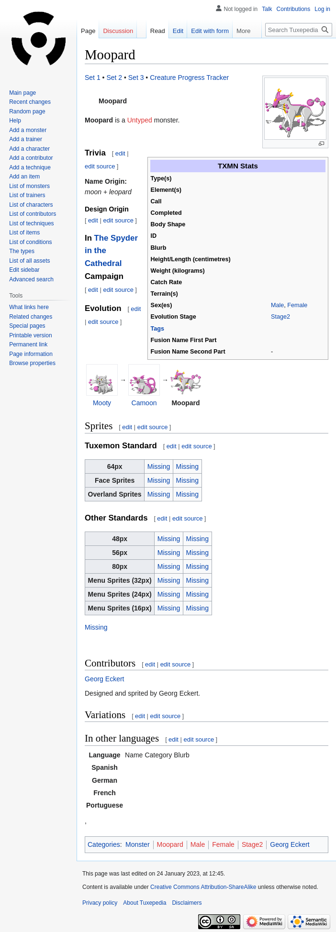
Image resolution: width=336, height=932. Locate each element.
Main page (22, 92)
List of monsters (29, 186)
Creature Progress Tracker (189, 77)
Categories (104, 844)
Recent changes (30, 102)
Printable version (30, 335)
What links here (29, 307)
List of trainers (27, 195)
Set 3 (136, 77)
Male (277, 305)
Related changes (30, 316)
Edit (170, 30)
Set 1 (93, 77)
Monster (137, 844)
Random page (27, 111)
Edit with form (202, 30)
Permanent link (28, 344)
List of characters (31, 204)
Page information (31, 354)
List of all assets (29, 260)
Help (15, 120)
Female (297, 305)
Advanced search (31, 279)
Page (88, 30)
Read (149, 30)
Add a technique (30, 167)
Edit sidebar (24, 269)
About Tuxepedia (144, 902)
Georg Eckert (104, 679)
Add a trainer (25, 139)
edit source (100, 166)
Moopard (170, 844)
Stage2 (280, 316)
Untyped (139, 120)
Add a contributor (31, 158)
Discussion (118, 30)
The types (21, 251)
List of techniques (31, 223)
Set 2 (114, 77)
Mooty (102, 403)
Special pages (27, 325)
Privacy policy (99, 902)
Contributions (294, 9)
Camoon (144, 403)
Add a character (29, 148)
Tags (157, 328)
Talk (267, 9)
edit (120, 153)
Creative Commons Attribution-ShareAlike (203, 887)
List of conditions (30, 242)
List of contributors (32, 214)
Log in (322, 9)
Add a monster (27, 130)
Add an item (24, 176)
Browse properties (32, 363)
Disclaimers (187, 902)
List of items (24, 232)
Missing (158, 466)
